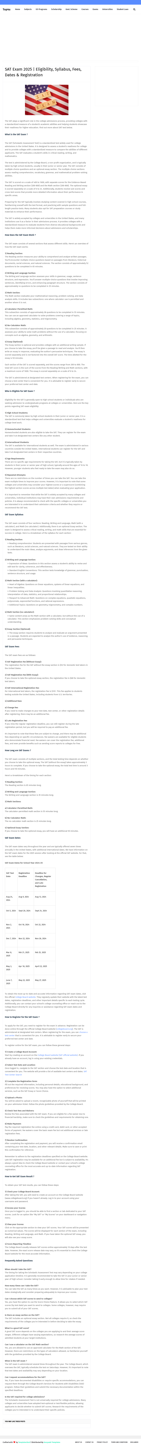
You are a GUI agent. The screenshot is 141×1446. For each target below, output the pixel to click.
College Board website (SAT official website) (58, 1055)
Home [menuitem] (17, 9)
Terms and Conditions (119, 1442)
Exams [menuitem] (95, 9)
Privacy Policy (102, 1442)
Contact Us (89, 1442)
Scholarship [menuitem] (56, 9)
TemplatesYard (24, 1442)
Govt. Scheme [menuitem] (71, 9)
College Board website (25, 997)
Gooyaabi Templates (52, 1442)
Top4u (6, 9)
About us (78, 1442)
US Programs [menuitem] (41, 9)
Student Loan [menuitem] (122, 9)
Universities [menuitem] (107, 9)
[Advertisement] (70, 37)
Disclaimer (134, 1442)
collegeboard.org (64, 1029)
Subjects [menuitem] (28, 9)
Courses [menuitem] (85, 9)
